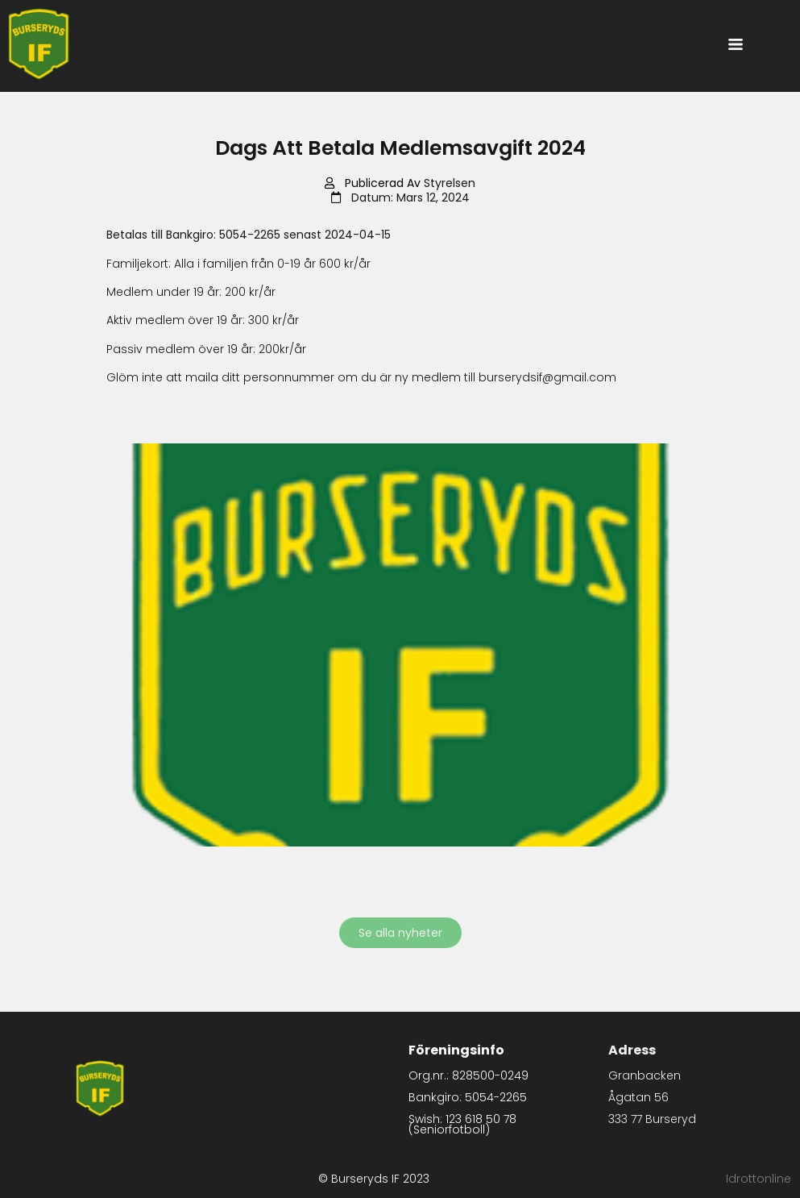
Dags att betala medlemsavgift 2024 (400, 148)
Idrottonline (758, 1179)
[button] (735, 46)
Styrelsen (449, 183)
